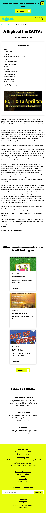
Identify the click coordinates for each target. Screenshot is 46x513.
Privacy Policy (23, 474)
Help (23, 476)
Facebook (23, 499)
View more (21, 370)
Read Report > (16, 288)
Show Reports (8, 25)
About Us (23, 479)
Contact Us (23, 481)
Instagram (23, 502)
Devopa (25, 507)
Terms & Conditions (23, 472)
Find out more (20, 11)
